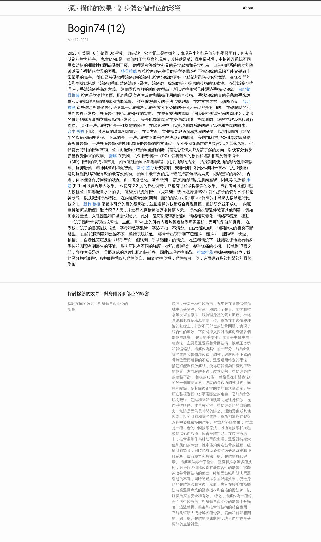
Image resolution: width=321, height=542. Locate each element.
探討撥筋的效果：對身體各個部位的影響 (124, 8)
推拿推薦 (205, 252)
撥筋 (113, 155)
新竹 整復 (91, 204)
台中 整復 (76, 131)
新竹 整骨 (145, 167)
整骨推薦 (129, 71)
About (248, 8)
